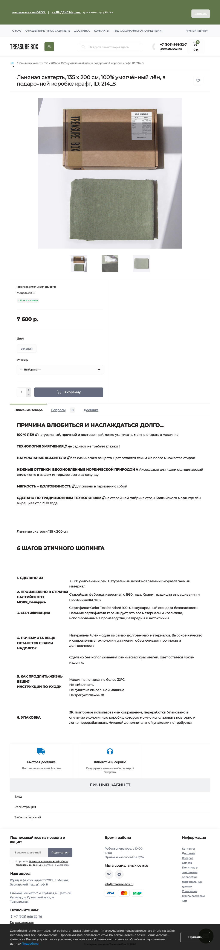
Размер (22, 357)
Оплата (187, 859)
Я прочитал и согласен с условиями (42, 860)
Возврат (187, 855)
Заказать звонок (171, 46)
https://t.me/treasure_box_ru (119, 871)
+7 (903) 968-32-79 (174, 41)
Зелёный (26, 345)
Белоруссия (47, 283)
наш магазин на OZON (29, 10)
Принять (195, 937)
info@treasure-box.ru (119, 881)
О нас (16, 27)
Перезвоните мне (22, 919)
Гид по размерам (193, 893)
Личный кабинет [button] (197, 27)
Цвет (20, 335)
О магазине (189, 888)
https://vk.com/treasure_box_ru (109, 871)
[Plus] (28, 386)
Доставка (82, 27)
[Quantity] (21, 389)
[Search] (83, 44)
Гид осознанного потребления (138, 27)
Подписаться (60, 849)
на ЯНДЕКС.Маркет (66, 10)
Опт (184, 897)
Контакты (101, 27)
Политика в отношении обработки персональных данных (192, 874)
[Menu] (49, 44)
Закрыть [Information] (201, 10)
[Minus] (28, 391)
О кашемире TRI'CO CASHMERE (47, 27)
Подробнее (30, 943)
